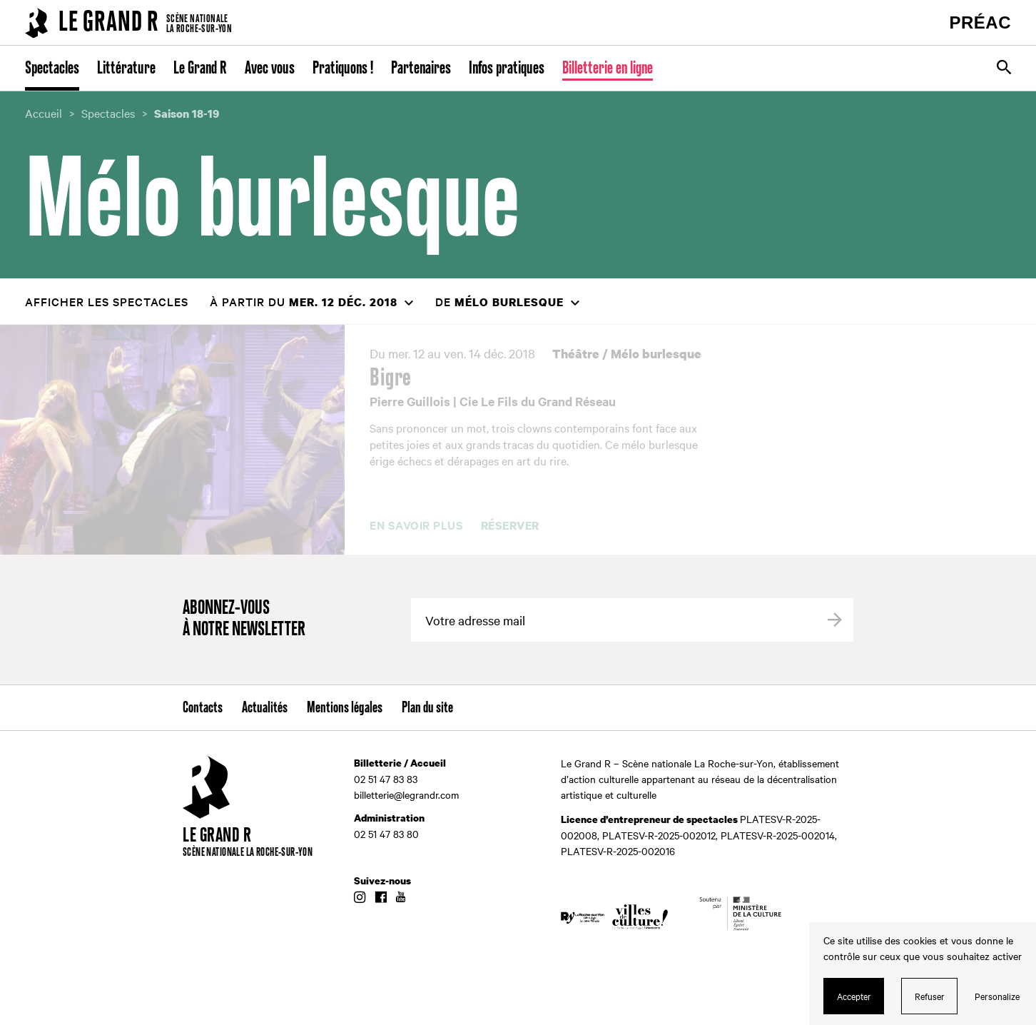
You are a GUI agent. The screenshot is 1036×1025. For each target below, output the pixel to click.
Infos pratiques (506, 68)
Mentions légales (344, 708)
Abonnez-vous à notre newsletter (244, 619)
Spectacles (52, 68)
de (499, 301)
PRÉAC (980, 22)
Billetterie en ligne (607, 68)
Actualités (265, 708)
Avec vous (270, 68)
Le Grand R (200, 68)
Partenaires (421, 68)
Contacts (203, 708)
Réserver (510, 526)
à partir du (303, 301)
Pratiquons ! (343, 68)
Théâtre (575, 353)
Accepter (854, 995)
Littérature (126, 68)
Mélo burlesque (656, 353)
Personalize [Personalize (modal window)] (997, 995)
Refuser (930, 995)
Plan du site (427, 708)
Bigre (391, 378)
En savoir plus (416, 525)
